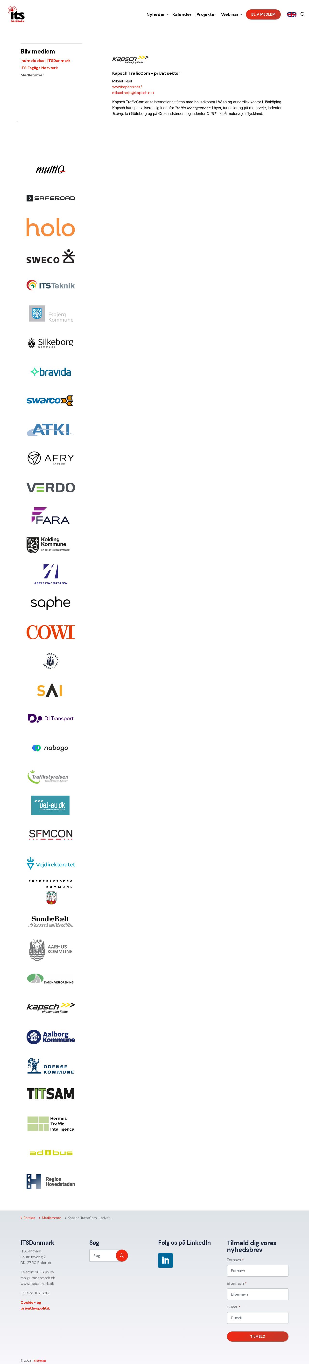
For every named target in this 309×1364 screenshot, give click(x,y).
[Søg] (108, 1256)
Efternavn (236, 1283)
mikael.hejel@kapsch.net (133, 92)
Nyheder (156, 14)
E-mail (233, 1307)
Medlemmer (32, 75)
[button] (122, 1256)
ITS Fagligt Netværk (39, 67)
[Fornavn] (257, 1271)
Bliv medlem (263, 14)
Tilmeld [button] (257, 1336)
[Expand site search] (302, 14)
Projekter (206, 14)
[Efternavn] (257, 1294)
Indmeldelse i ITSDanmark (45, 60)
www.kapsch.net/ (127, 86)
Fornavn (235, 1259)
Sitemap (40, 1361)
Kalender (182, 14)
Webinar (230, 14)
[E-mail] (257, 1318)
